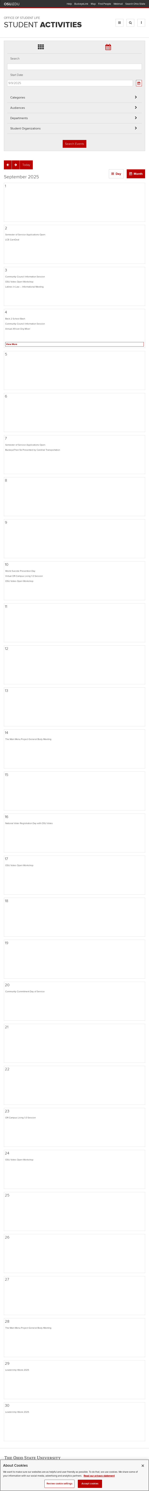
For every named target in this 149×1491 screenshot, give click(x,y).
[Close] (143, 1470)
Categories (17, 97)
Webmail (118, 3)
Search (15, 59)
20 (7, 985)
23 (7, 1111)
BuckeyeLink (81, 3)
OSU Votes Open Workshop (19, 281)
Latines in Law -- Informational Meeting (24, 286)
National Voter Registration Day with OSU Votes (29, 823)
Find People (104, 3)
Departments (19, 118)
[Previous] (8, 164)
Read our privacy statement (99, 1479)
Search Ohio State (135, 3)
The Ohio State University (11, 4)
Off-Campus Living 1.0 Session (20, 1117)
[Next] (16, 164)
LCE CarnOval (12, 239)
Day (118, 174)
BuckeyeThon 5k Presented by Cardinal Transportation (32, 450)
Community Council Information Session (25, 276)
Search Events (74, 144)
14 (6, 732)
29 (7, 1363)
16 (6, 817)
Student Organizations (25, 128)
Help (69, 3)
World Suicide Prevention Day (20, 571)
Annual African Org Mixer (17, 328)
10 (6, 564)
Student (43, 25)
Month (138, 174)
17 (6, 859)
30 (7, 1405)
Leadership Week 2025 (17, 1370)
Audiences (17, 108)
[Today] (26, 164)
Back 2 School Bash (15, 318)
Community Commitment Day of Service (25, 991)
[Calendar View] (139, 83)
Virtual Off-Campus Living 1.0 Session (24, 576)
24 (7, 1153)
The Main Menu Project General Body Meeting (28, 739)
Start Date (16, 75)
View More (11, 344)
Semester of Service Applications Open (25, 234)
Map (93, 3)
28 (7, 1321)
